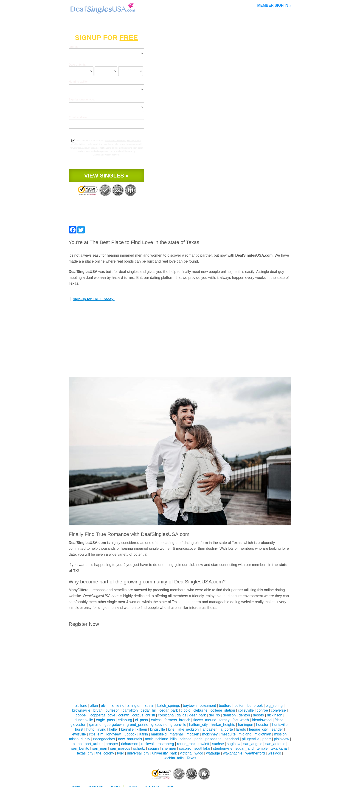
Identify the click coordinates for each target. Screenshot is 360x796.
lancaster (209, 729)
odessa (185, 739)
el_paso (141, 720)
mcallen (192, 734)
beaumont (208, 705)
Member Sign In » (274, 5)
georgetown (114, 725)
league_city (258, 729)
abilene (81, 705)
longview (113, 734)
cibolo (186, 710)
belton (239, 705)
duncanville (84, 720)
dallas (181, 715)
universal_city (138, 753)
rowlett (203, 744)
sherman (169, 748)
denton (244, 715)
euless (156, 720)
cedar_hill (148, 710)
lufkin (143, 734)
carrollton (130, 710)
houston (262, 725)
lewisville (78, 734)
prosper (112, 744)
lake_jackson (188, 729)
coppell (81, 715)
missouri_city (79, 739)
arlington (134, 705)
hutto (90, 729)
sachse (218, 744)
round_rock (186, 744)
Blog (170, 786)
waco (198, 753)
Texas (191, 758)
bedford (225, 705)
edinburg (125, 720)
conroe (262, 710)
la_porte (226, 729)
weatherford (255, 753)
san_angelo (252, 744)
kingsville (157, 729)
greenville (178, 725)
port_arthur (94, 744)
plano (77, 744)
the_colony (105, 753)
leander (277, 729)
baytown (190, 705)
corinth (123, 715)
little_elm (96, 734)
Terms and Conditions (115, 140)
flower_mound (205, 720)
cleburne (200, 710)
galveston (78, 725)
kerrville (127, 729)
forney (224, 720)
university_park (164, 753)
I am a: (73, 46)
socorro (185, 748)
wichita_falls (174, 758)
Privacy (115, 786)
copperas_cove (102, 715)
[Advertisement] (180, 340)
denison (229, 715)
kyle (171, 729)
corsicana (166, 715)
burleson (113, 710)
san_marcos (120, 748)
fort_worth (241, 720)
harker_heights (223, 725)
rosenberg (166, 744)
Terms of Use (95, 786)
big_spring (274, 705)
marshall (176, 734)
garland (95, 725)
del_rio (214, 715)
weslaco (274, 753)
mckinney (210, 734)
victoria (186, 753)
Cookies (132, 786)
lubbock (130, 734)
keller (113, 729)
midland (245, 734)
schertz (139, 748)
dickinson (274, 715)
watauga (213, 753)
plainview (281, 739)
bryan (98, 710)
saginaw (233, 744)
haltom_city (198, 725)
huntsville (280, 725)
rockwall (148, 744)
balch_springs (168, 705)
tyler (120, 753)
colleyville (246, 710)
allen (94, 705)
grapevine (159, 725)
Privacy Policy (134, 140)
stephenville (223, 748)
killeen (142, 729)
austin (149, 705)
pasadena (213, 739)
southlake (202, 748)
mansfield (158, 734)
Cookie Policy (77, 144)
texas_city (85, 753)
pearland (232, 739)
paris (198, 739)
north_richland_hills (161, 739)
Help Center (152, 786)
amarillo (118, 705)
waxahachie (232, 753)
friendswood (262, 720)
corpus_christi (143, 715)
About (76, 786)
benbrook (255, 705)
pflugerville (250, 739)
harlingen (245, 725)
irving (101, 729)
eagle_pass (105, 720)
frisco (279, 720)
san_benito (80, 748)
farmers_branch (177, 720)
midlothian (262, 734)
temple (262, 748)
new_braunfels (130, 739)
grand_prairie (137, 725)
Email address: (78, 117)
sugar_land (245, 748)
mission (280, 734)
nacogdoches (104, 739)
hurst (79, 729)
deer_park (197, 715)
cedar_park (168, 710)
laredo (241, 729)
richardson (129, 744)
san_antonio (275, 744)
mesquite (228, 734)
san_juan (99, 748)
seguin (153, 748)
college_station (223, 710)
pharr (266, 739)
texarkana (279, 748)
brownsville (81, 710)
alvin (105, 705)
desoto (258, 715)
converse (278, 710)
